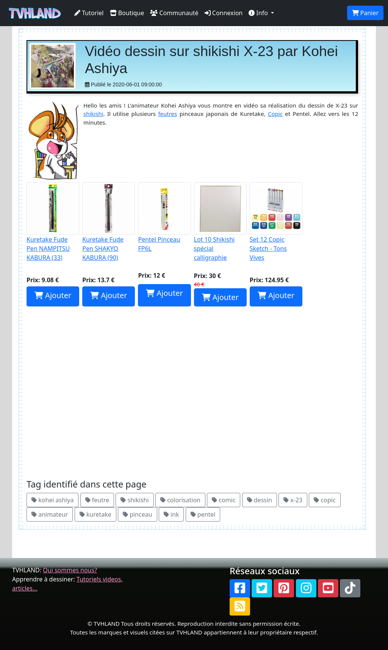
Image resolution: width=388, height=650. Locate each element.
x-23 (292, 500)
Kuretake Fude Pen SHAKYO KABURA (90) (108, 222)
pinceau (137, 514)
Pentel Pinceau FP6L (164, 217)
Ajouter (52, 295)
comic (223, 500)
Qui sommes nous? (70, 570)
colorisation (180, 500)
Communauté (174, 13)
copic (324, 500)
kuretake (95, 514)
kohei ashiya (52, 500)
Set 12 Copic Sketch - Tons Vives (276, 222)
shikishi (93, 113)
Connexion (224, 13)
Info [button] (259, 13)
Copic (275, 113)
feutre (97, 500)
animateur (49, 514)
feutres (167, 113)
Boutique (127, 13)
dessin (259, 500)
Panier (365, 13)
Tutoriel (89, 13)
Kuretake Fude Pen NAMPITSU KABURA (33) (53, 222)
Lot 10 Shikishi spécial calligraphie (220, 222)
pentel (203, 514)
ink (171, 514)
